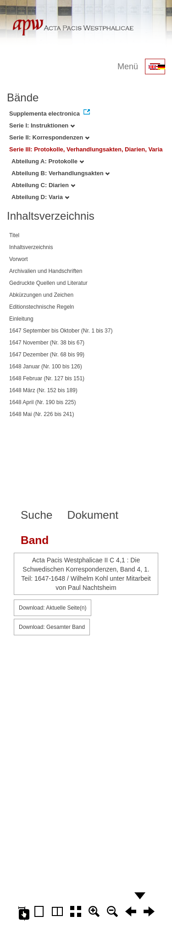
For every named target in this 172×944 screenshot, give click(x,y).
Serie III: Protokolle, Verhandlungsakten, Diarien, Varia (86, 149)
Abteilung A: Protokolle (47, 161)
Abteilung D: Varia (40, 197)
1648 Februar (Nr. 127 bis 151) (46, 378)
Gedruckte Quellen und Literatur (48, 283)
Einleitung (21, 319)
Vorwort (18, 259)
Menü (127, 66)
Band (35, 540)
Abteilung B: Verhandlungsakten (60, 173)
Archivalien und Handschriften (45, 271)
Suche (36, 515)
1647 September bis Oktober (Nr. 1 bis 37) (60, 331)
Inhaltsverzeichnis (31, 247)
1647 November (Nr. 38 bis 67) (46, 342)
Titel (14, 235)
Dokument (92, 515)
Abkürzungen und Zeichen (41, 295)
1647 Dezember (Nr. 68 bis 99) (46, 354)
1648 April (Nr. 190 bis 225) (42, 402)
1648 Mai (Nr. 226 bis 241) (41, 414)
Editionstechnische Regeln (41, 307)
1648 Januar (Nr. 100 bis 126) (45, 366)
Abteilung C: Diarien (43, 185)
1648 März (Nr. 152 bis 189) (43, 390)
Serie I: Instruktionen (42, 125)
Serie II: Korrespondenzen (49, 137)
